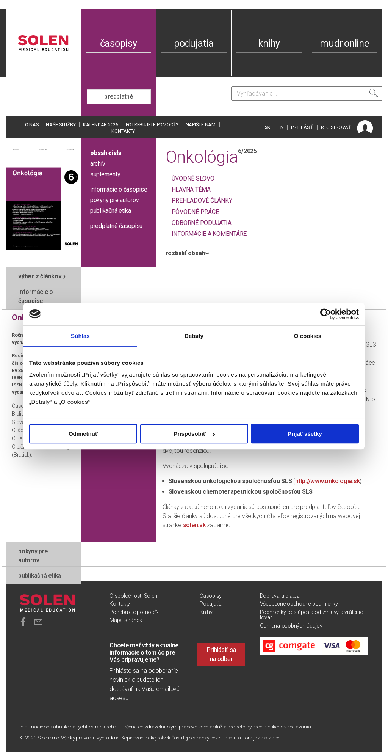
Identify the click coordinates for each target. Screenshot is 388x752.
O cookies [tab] (308, 336)
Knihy (206, 612)
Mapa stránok (126, 620)
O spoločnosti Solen (133, 596)
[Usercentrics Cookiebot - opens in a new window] (326, 314)
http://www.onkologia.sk (327, 481)
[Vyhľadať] (373, 93)
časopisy (118, 43)
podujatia (194, 43)
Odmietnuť (83, 433)
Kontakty (123, 131)
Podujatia (211, 604)
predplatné (118, 96)
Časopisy (211, 596)
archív (97, 163)
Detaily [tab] (194, 336)
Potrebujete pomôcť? (152, 124)
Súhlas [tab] (80, 336)
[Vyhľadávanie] (306, 93)
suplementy (105, 174)
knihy (269, 43)
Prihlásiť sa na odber (221, 654)
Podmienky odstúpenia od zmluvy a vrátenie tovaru (311, 615)
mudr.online (344, 43)
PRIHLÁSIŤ (302, 127)
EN (281, 127)
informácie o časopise (118, 189)
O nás (32, 124)
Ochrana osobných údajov (291, 626)
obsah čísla (105, 153)
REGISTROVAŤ (336, 127)
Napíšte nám (201, 124)
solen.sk (194, 525)
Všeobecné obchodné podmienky (299, 604)
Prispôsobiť (194, 433)
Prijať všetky (305, 433)
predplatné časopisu (116, 225)
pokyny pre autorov (114, 200)
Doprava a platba (280, 596)
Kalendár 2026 (100, 124)
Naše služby (60, 124)
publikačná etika (110, 210)
